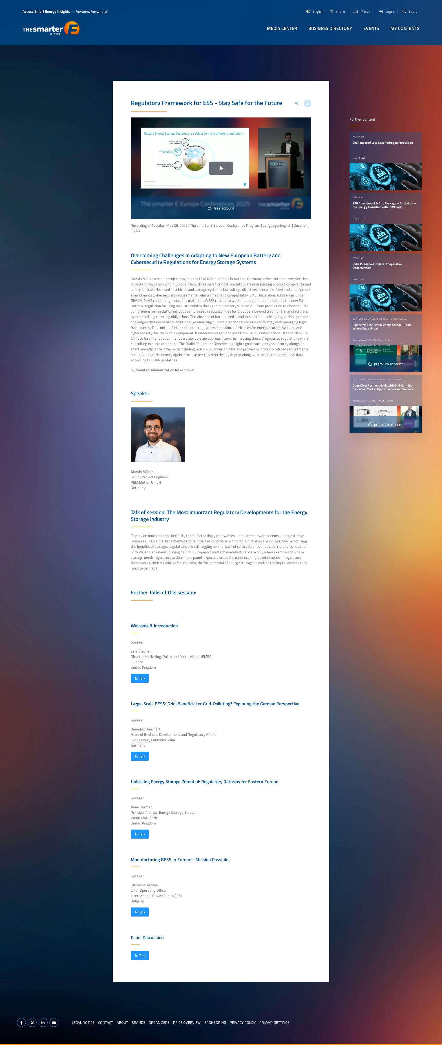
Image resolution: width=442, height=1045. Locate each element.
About (122, 1022)
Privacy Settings (274, 1022)
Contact (105, 1022)
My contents (404, 28)
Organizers (159, 1022)
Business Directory (330, 28)
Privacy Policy (243, 1022)
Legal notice (83, 1022)
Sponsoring (215, 1022)
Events (371, 28)
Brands (138, 1022)
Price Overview (187, 1022)
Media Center (282, 28)
